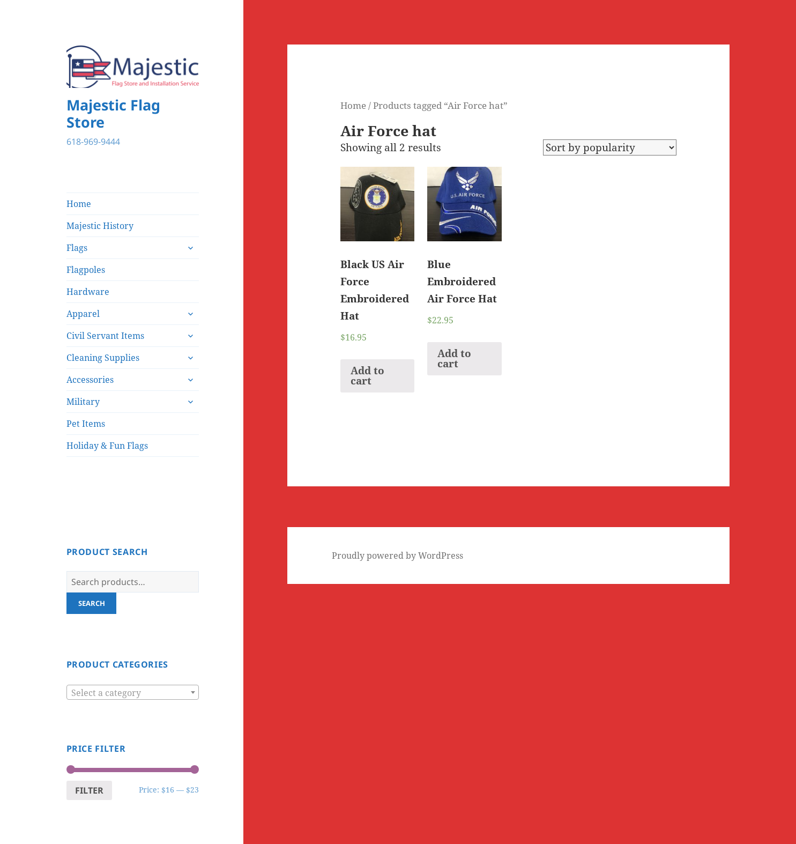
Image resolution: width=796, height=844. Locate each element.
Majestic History (99, 226)
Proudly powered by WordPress (397, 555)
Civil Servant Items (105, 336)
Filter (89, 790)
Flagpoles (85, 270)
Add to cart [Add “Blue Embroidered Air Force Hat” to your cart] (454, 358)
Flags (76, 248)
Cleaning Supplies (102, 358)
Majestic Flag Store (113, 113)
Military (83, 402)
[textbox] (133, 692)
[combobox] (132, 692)
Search (91, 603)
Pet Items (85, 424)
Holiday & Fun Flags (107, 445)
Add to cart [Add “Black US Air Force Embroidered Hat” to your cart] (367, 376)
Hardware (87, 292)
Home (78, 204)
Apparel (83, 314)
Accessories (90, 380)
